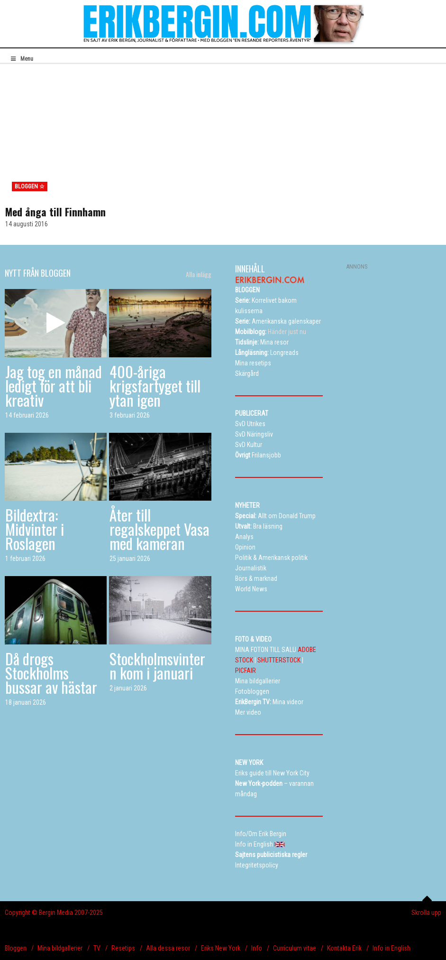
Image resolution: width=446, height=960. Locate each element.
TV (96, 948)
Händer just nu (270, 332)
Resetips (123, 948)
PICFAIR (245, 670)
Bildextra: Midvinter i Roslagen (34, 528)
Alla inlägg (198, 274)
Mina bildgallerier (59, 948)
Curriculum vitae (294, 948)
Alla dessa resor (168, 948)
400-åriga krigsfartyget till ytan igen (154, 385)
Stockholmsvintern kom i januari (157, 665)
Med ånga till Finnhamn (55, 211)
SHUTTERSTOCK (278, 660)
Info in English (391, 948)
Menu (21, 59)
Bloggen (16, 948)
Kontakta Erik (344, 948)
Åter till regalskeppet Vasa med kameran (159, 528)
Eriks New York (220, 948)
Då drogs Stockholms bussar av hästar (51, 672)
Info (256, 948)
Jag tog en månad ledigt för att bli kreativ (53, 385)
